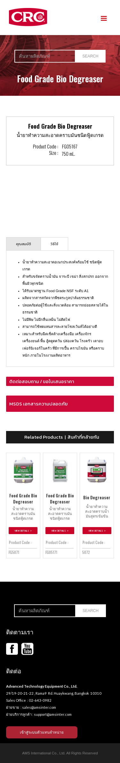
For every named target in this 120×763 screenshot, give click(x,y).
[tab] (23, 243)
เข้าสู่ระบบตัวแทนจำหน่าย (42, 732)
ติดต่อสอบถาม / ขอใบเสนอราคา (41, 381)
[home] (26, 17)
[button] (103, 18)
